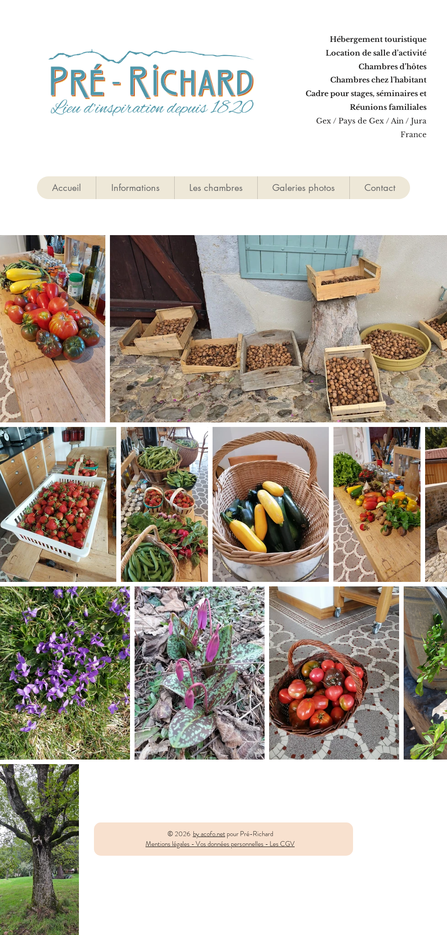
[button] (215, 187)
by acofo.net (209, 834)
